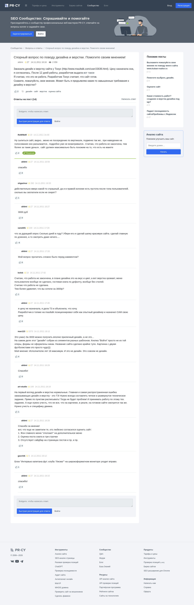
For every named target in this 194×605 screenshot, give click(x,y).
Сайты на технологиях (109, 596)
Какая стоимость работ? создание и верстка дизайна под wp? (163, 99)
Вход (169, 5)
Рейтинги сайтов (106, 592)
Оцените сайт (153, 87)
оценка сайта (55, 91)
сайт (36, 91)
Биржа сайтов (75, 5)
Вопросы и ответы (33, 48)
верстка (43, 91)
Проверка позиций (154, 562)
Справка (147, 587)
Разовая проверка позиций (66, 562)
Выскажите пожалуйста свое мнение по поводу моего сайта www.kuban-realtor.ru (162, 65)
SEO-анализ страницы (65, 558)
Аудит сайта (60, 575)
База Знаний (104, 566)
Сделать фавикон (62, 596)
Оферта (147, 592)
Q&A (101, 554)
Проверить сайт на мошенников (69, 592)
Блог (106, 5)
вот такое (89, 72)
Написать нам (150, 583)
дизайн (29, 91)
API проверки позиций (108, 583)
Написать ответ (128, 99)
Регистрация (183, 5)
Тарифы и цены (39, 5)
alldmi (20, 62)
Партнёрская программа (110, 587)
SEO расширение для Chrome (157, 571)
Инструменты (58, 5)
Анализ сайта (154, 134)
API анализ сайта (106, 579)
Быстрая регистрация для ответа (34, 121)
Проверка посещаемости (66, 571)
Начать (163, 152)
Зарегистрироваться (22, 34)
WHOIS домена (61, 587)
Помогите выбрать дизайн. (160, 78)
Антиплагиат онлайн (64, 579)
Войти (41, 34)
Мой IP (58, 583)
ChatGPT (59, 566)
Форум (102, 558)
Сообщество (93, 5)
